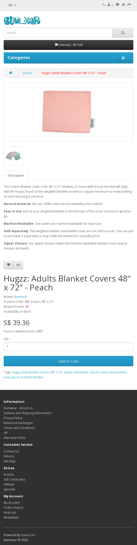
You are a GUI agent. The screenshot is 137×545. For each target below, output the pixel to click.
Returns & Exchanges (18, 423)
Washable (81, 372)
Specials (9, 489)
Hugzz (16, 372)
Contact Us (11, 451)
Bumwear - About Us (18, 408)
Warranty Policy (14, 438)
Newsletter (11, 517)
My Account (12, 503)
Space (68, 372)
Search (27, 73)
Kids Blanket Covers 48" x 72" (42, 372)
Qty (6, 339)
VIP (6, 433)
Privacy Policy (13, 418)
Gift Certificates (14, 479)
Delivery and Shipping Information (27, 413)
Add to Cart (68, 361)
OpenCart (28, 535)
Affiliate (9, 484)
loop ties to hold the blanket (23, 377)
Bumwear (20, 297)
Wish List (10, 512)
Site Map (10, 461)
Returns (9, 456)
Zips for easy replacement (107, 372)
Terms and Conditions (19, 428)
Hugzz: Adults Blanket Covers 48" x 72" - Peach (73, 73)
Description (16, 175)
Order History (13, 507)
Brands (9, 474)
